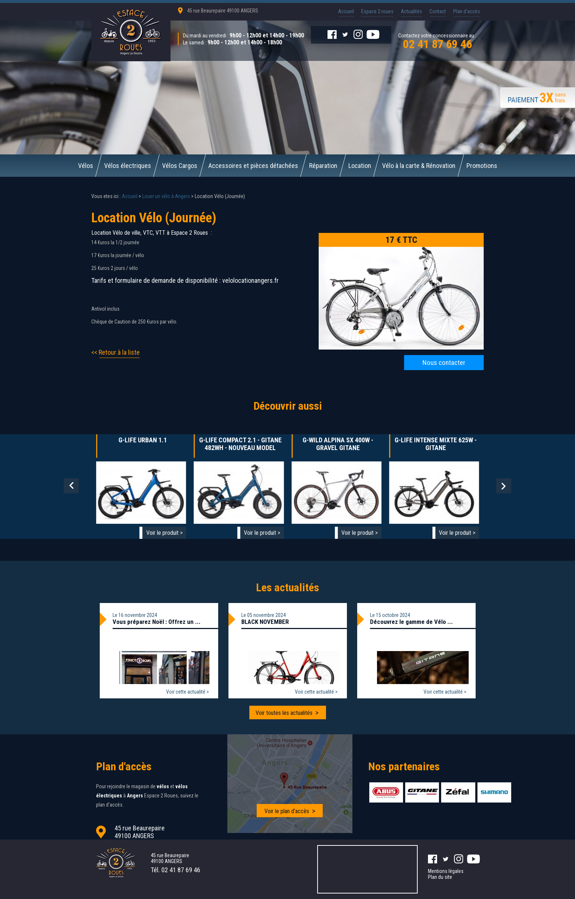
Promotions (481, 165)
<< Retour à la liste (115, 352)
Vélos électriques (127, 165)
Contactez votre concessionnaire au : (437, 40)
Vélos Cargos (179, 165)
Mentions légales (446, 871)
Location (359, 165)
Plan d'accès (466, 11)
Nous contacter (443, 362)
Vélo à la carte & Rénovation (418, 165)
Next (503, 485)
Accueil (346, 11)
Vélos (85, 165)
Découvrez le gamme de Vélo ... (411, 621)
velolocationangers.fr (250, 280)
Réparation (323, 165)
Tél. (175, 870)
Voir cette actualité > (187, 692)
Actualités (411, 11)
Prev (71, 485)
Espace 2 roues (377, 11)
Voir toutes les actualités (284, 712)
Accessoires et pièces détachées (253, 165)
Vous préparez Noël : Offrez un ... (157, 621)
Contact (437, 11)
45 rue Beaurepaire (222, 11)
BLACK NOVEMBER (265, 621)
